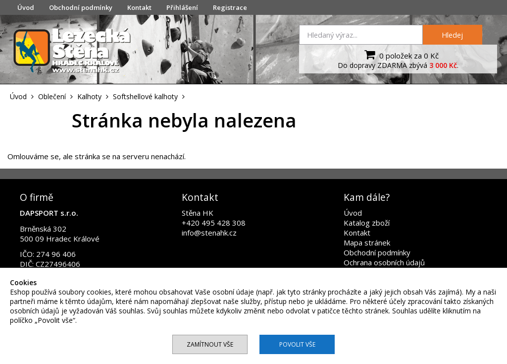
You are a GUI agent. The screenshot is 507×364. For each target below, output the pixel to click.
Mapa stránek (367, 242)
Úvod (25, 7)
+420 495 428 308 (214, 223)
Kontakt (139, 7)
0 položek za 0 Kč (400, 55)
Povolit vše (297, 344)
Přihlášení (182, 7)
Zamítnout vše (210, 344)
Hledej (452, 35)
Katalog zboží (367, 223)
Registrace (230, 7)
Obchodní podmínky (80, 7)
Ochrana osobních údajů (384, 262)
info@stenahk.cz (209, 233)
